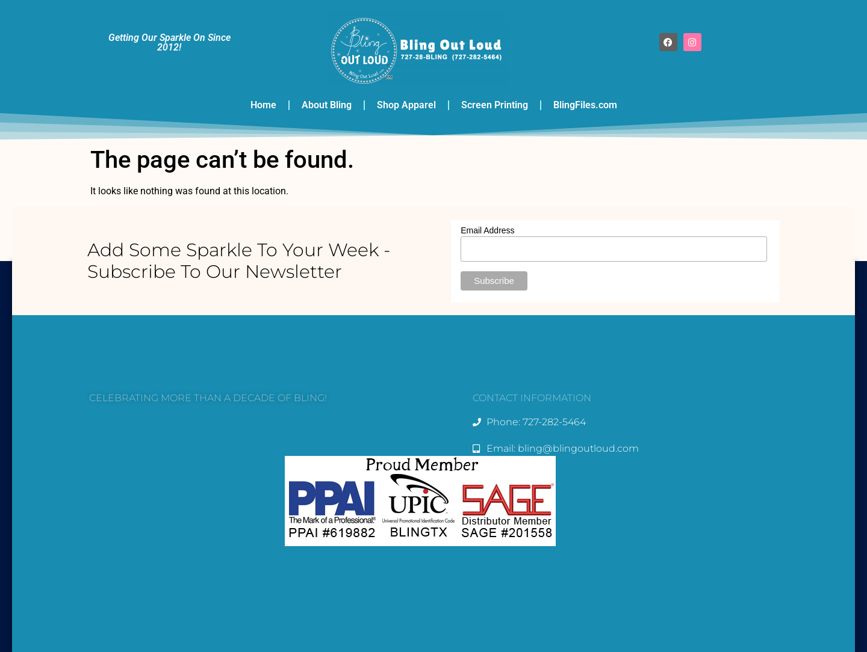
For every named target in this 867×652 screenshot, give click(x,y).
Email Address (487, 230)
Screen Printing (494, 105)
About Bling (327, 105)
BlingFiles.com (585, 105)
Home (263, 105)
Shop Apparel (406, 105)
